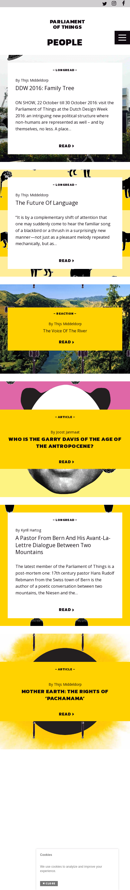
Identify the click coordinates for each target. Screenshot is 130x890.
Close (49, 883)
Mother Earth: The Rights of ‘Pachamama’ (65, 695)
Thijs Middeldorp (32, 80)
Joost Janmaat (65, 432)
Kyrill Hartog (28, 530)
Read (65, 146)
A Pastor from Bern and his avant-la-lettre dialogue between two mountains (62, 545)
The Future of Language (46, 202)
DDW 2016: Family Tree (44, 88)
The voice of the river (65, 331)
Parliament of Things (67, 24)
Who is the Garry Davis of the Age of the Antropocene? (65, 443)
